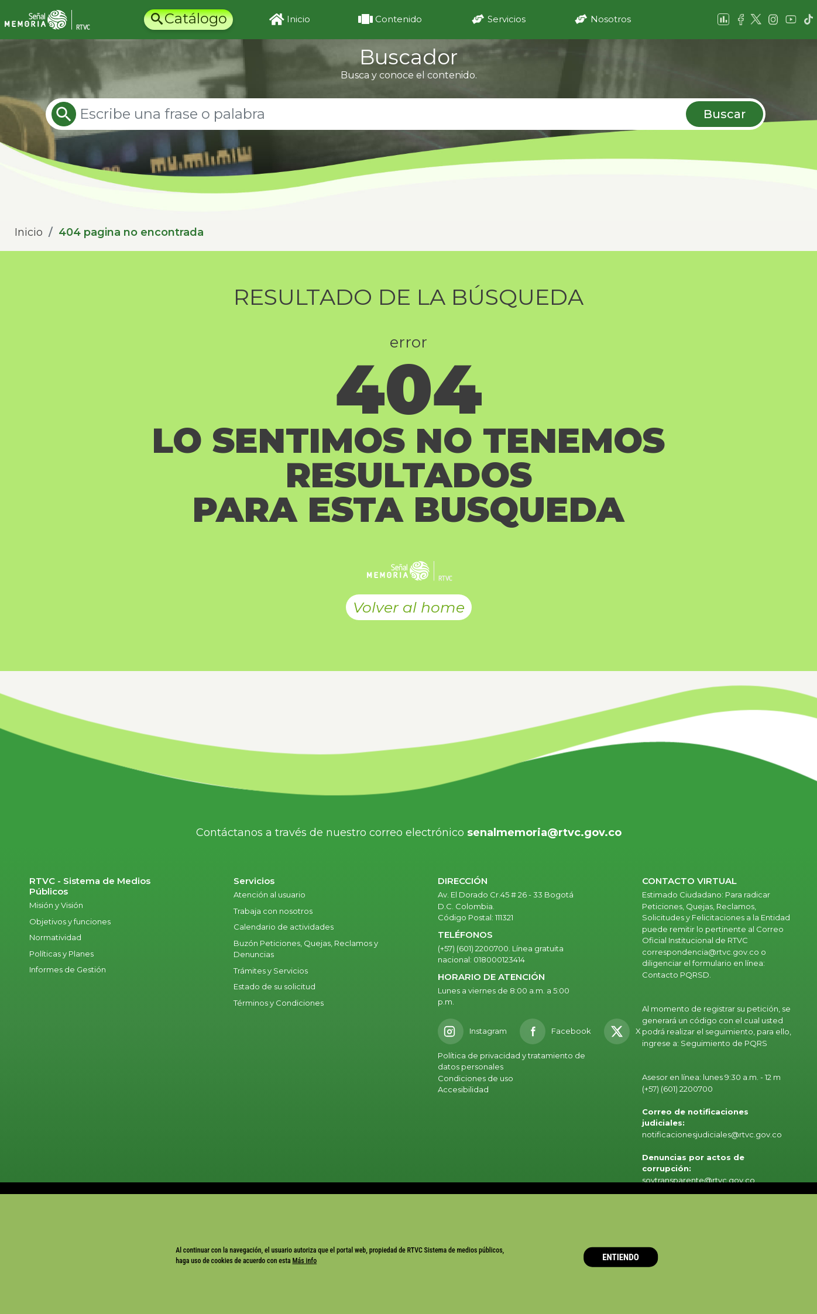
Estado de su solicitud (274, 986)
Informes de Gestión (67, 969)
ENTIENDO (620, 1256)
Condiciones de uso (475, 1078)
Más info (305, 1261)
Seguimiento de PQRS (724, 1043)
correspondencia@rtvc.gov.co (700, 952)
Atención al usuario (270, 894)
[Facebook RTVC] (555, 1031)
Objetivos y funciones (70, 921)
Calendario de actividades (284, 926)
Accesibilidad (464, 1089)
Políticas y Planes (61, 953)
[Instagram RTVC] (472, 1031)
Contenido (398, 19)
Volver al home (409, 607)
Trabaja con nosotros (273, 911)
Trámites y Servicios (271, 970)
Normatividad (55, 937)
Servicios (507, 19)
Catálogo (195, 18)
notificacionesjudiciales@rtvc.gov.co (712, 1134)
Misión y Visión (56, 905)
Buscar (724, 114)
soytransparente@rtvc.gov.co (698, 1180)
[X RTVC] (626, 1031)
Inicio (298, 19)
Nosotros (611, 19)
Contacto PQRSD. (676, 974)
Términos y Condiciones (279, 1002)
